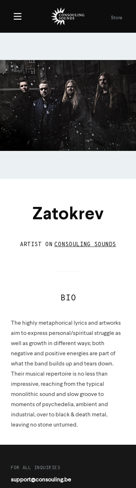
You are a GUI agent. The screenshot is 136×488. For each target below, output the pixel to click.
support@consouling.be (41, 480)
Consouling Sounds (85, 244)
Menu (17, 16)
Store (116, 18)
